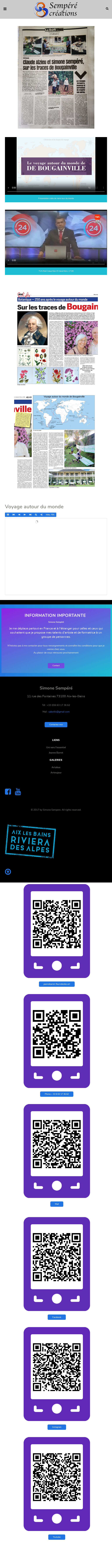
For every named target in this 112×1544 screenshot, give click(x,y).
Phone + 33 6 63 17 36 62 (57, 1094)
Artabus (56, 767)
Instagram (56, 1427)
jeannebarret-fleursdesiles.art (57, 984)
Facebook (56, 1317)
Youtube (57, 1537)
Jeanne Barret (56, 753)
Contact (56, 665)
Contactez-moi (56, 724)
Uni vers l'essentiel (56, 747)
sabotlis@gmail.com (59, 712)
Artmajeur (56, 772)
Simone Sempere (52, 810)
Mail (57, 1204)
